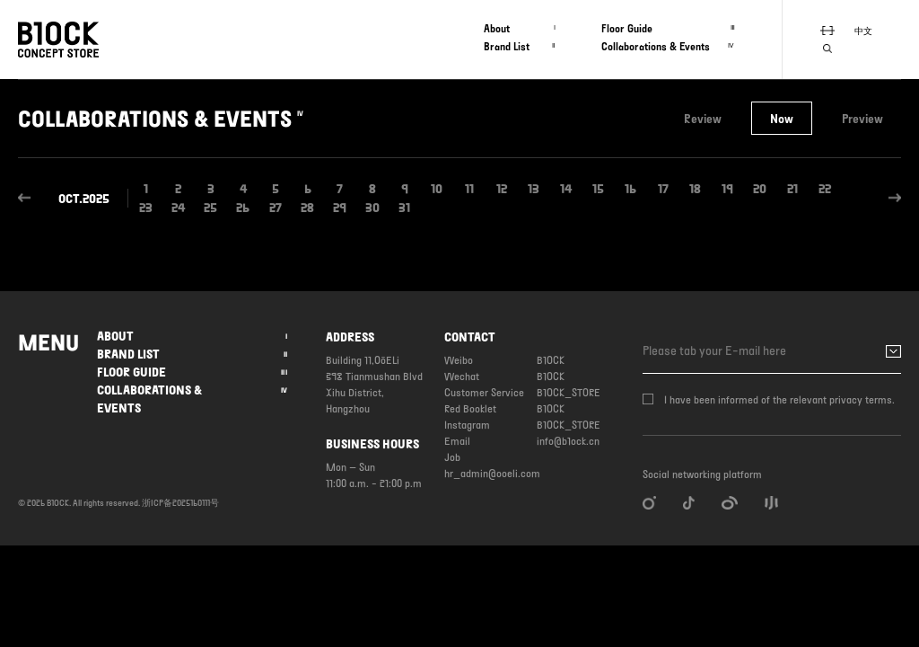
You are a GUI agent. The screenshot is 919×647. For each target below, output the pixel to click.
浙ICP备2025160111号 (180, 502)
